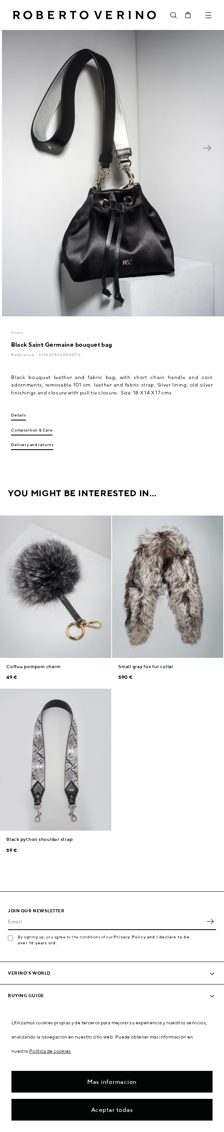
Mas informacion (112, 1081)
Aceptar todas (112, 1109)
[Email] (106, 921)
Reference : (24, 354)
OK (210, 921)
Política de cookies (50, 1051)
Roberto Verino (84, 15)
